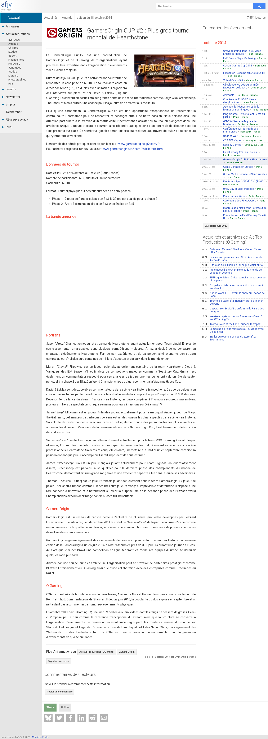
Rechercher (14, 112)
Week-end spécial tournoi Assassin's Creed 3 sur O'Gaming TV (231, 318)
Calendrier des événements (228, 27)
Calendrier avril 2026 (216, 226)
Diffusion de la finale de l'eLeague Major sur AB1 (233, 265)
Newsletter (11, 97)
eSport (12, 55)
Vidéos (12, 71)
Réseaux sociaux (15, 119)
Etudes (12, 51)
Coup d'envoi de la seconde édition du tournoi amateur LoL (232, 287)
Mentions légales (40, 737)
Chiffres (13, 47)
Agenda (13, 43)
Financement (16, 59)
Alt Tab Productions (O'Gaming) (96, 652)
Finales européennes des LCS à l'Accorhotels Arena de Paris (231, 259)
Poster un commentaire (59, 691)
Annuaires (10, 26)
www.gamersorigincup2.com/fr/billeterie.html (133, 149)
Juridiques (14, 67)
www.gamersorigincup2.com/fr (139, 143)
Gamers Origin (126, 652)
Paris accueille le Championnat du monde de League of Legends (231, 271)
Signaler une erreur (58, 661)
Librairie (13, 75)
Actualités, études (16, 34)
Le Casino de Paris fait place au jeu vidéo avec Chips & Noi (232, 330)
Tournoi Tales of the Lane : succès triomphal (231, 324)
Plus (7, 127)
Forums (9, 89)
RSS (10, 83)
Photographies (17, 79)
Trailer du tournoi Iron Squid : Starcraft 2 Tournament (228, 338)
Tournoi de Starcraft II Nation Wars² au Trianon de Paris (232, 302)
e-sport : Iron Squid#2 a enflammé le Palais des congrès (232, 310)
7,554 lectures (256, 17)
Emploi (8, 104)
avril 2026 (14, 39)
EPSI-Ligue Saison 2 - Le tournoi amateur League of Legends (233, 279)
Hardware (14, 63)
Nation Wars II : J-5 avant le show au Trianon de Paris (233, 294)
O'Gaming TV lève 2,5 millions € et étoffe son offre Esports (231, 251)
